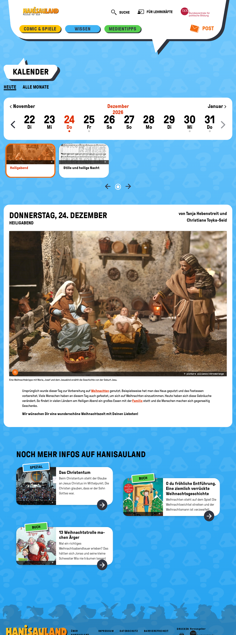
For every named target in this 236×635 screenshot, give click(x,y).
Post (202, 28)
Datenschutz (129, 618)
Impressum (106, 618)
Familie (137, 388)
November (22, 106)
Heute (10, 87)
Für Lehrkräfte (155, 12)
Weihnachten (100, 379)
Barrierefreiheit (156, 618)
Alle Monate (36, 87)
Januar (217, 106)
